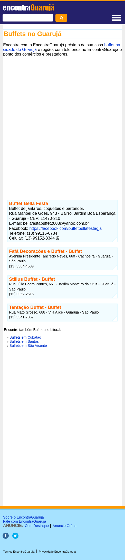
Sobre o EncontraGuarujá (23, 517)
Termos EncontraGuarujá (18, 551)
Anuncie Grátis (64, 526)
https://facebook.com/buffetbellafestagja (65, 228)
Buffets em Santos (24, 341)
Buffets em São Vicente (28, 345)
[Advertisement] (62, 123)
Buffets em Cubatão (25, 337)
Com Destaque (37, 526)
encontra (28, 7)
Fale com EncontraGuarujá (24, 521)
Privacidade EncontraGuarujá (57, 551)
